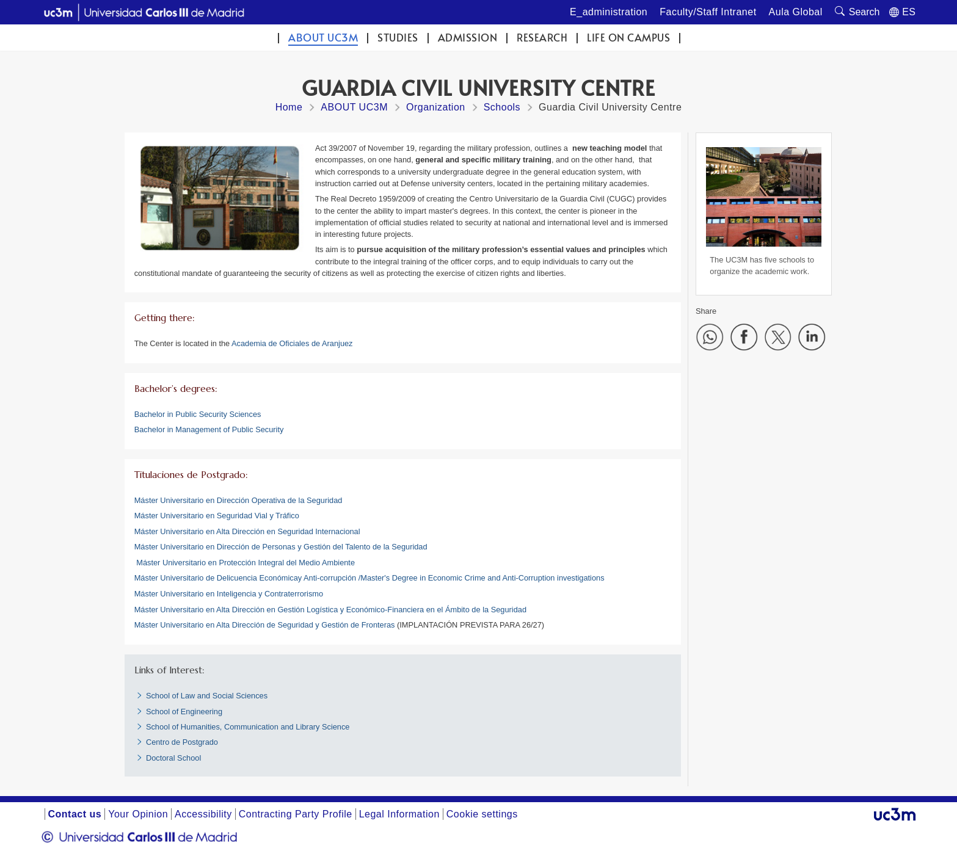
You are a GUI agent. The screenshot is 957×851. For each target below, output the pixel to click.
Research (542, 38)
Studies (397, 38)
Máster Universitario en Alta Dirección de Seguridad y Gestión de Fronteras (264, 624)
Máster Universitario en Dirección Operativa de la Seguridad (238, 500)
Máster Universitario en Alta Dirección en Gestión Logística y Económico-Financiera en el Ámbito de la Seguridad (330, 609)
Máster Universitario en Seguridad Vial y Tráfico (216, 515)
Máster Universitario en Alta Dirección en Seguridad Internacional (247, 531)
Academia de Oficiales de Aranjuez (291, 343)
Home (289, 107)
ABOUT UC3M (323, 38)
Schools (502, 107)
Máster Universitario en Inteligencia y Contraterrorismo (228, 593)
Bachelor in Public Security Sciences (197, 414)
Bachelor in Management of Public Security (209, 429)
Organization (435, 107)
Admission (468, 38)
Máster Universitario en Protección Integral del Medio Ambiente (245, 562)
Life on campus (628, 38)
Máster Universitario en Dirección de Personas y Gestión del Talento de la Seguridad (281, 546)
